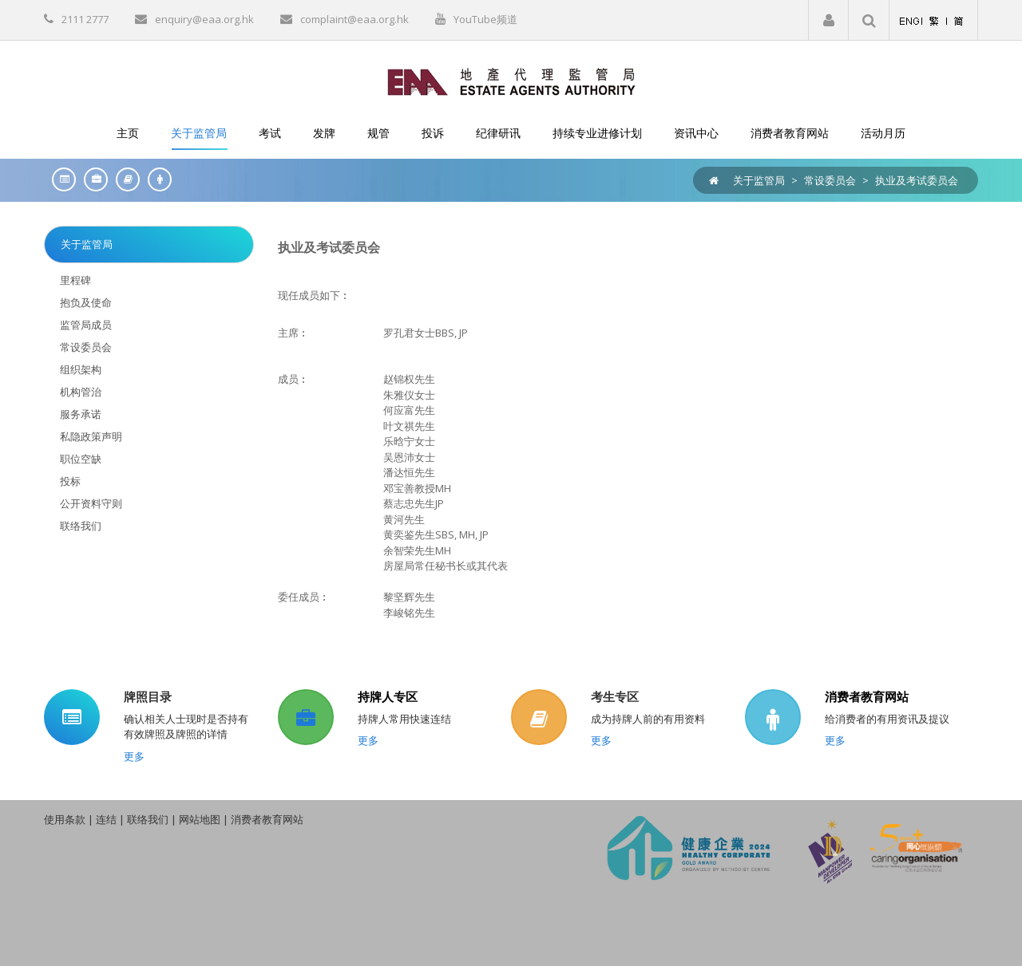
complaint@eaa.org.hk (354, 19)
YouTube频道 (485, 19)
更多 (134, 756)
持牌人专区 (388, 696)
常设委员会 (830, 180)
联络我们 (147, 819)
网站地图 (199, 819)
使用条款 (64, 819)
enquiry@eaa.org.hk (204, 19)
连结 (106, 819)
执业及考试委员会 (916, 180)
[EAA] (511, 80)
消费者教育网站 (867, 696)
